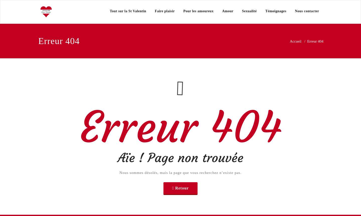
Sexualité (249, 11)
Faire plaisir (165, 11)
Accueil (296, 41)
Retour (182, 188)
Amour (227, 11)
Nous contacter (307, 11)
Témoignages (275, 11)
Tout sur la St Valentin (128, 11)
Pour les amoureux (198, 11)
